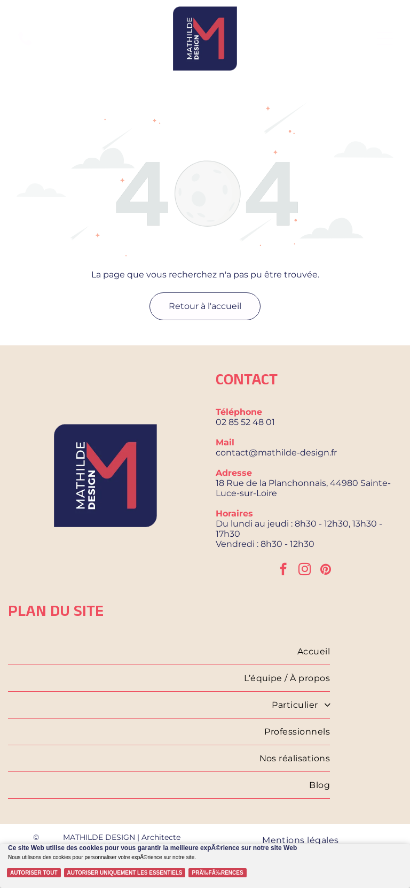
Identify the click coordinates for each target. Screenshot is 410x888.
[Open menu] (385, 38)
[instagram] (304, 570)
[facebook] (283, 570)
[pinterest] (326, 570)
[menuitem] (169, 651)
